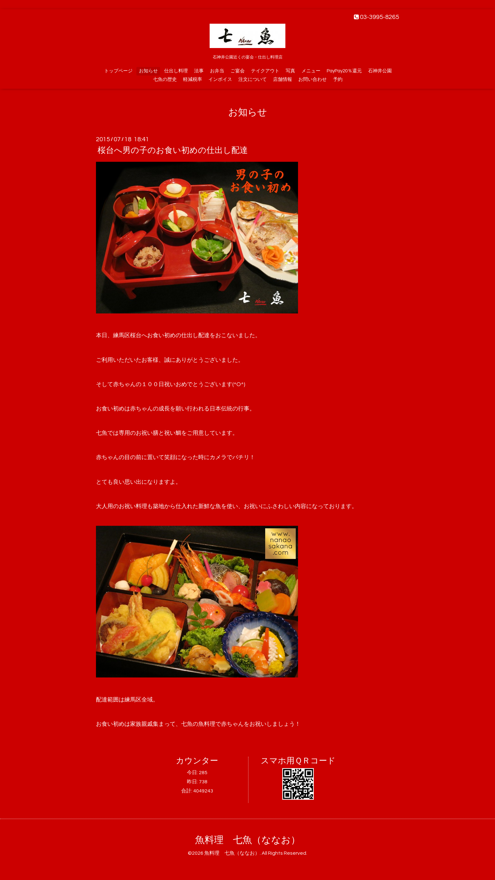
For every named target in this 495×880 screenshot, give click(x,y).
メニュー (310, 71)
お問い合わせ (312, 79)
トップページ (118, 71)
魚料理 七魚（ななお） (247, 840)
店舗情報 (282, 79)
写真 (290, 71)
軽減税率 (192, 79)
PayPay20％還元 (344, 71)
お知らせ (148, 71)
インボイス (220, 79)
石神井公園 (380, 71)
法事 (199, 71)
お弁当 (217, 71)
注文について (252, 79)
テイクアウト (265, 71)
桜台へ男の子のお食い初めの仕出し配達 (173, 150)
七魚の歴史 (165, 79)
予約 (338, 79)
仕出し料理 (176, 71)
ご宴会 (237, 71)
